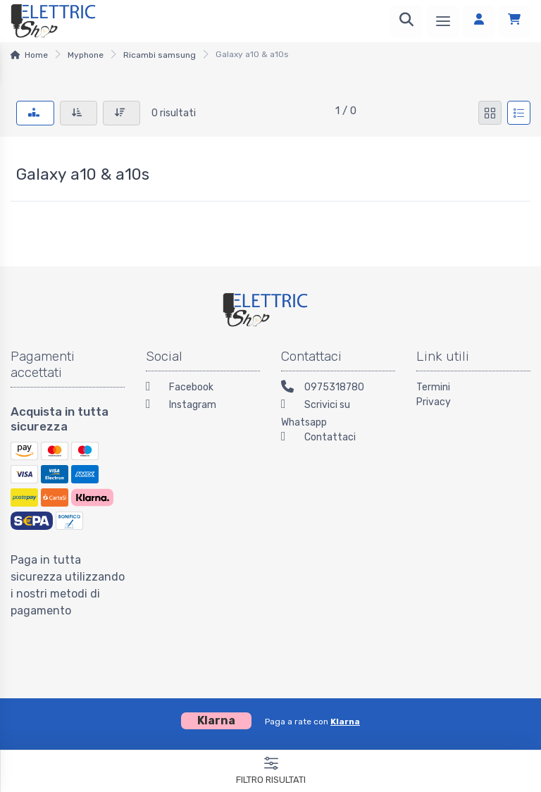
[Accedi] (479, 21)
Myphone (86, 55)
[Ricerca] (406, 21)
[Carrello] (514, 21)
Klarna (345, 721)
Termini (433, 387)
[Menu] (443, 21)
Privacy (433, 402)
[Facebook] (203, 388)
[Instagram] (203, 406)
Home (36, 55)
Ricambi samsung (159, 55)
